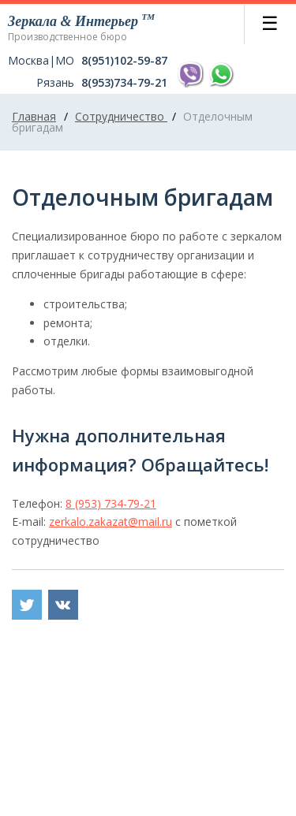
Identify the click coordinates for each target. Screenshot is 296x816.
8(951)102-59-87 (124, 61)
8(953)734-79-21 (124, 83)
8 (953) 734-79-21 (111, 503)
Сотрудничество (121, 116)
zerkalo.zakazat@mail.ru (110, 521)
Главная (34, 116)
